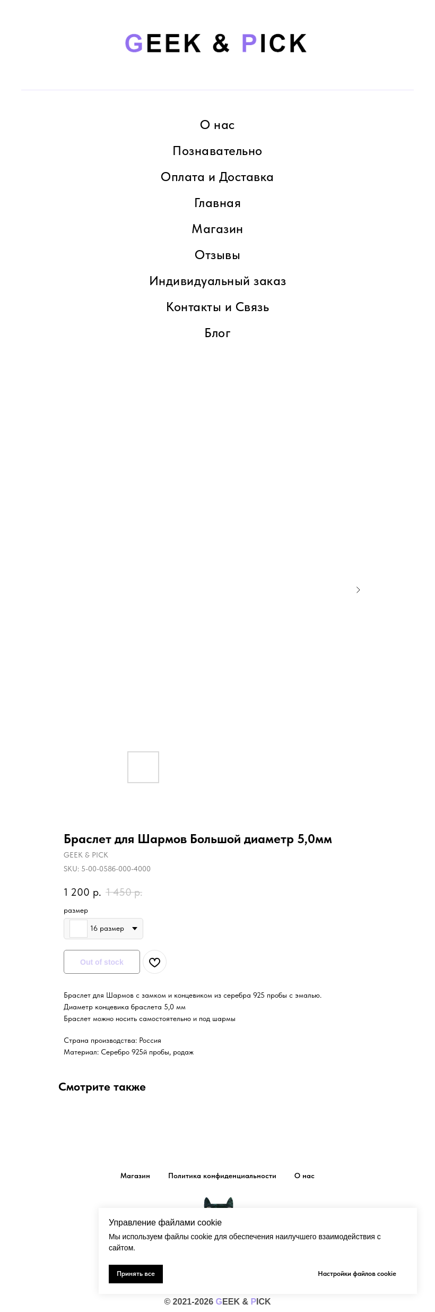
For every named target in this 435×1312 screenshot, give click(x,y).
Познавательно (217, 150)
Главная (217, 202)
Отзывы (217, 254)
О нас (217, 124)
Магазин (217, 228)
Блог (217, 332)
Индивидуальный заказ (217, 280)
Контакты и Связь (217, 306)
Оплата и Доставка (217, 176)
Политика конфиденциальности (222, 1175)
